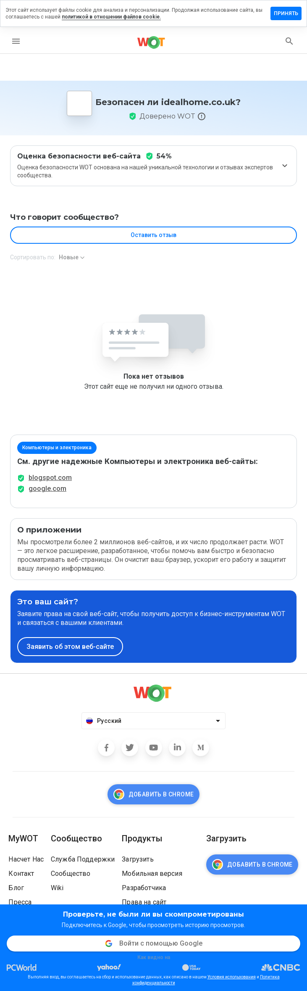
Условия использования (231, 977)
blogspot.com (50, 478)
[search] (289, 41)
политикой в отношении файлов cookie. (111, 17)
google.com (47, 489)
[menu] (16, 41)
